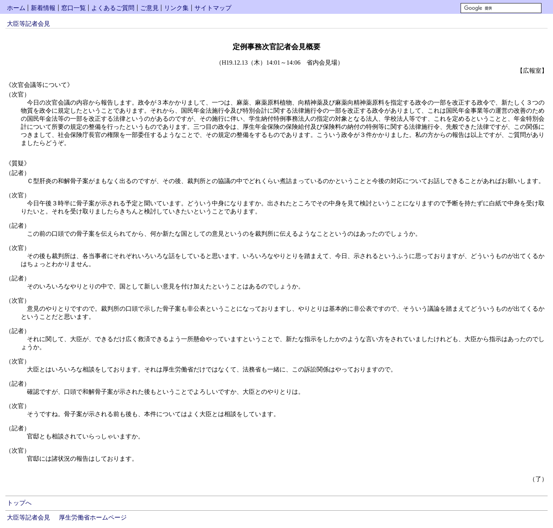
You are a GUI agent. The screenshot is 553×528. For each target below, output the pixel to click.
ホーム (16, 8)
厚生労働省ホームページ (93, 517)
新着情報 (43, 8)
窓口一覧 (73, 8)
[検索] (501, 8)
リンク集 (176, 8)
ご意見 (149, 8)
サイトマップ (212, 8)
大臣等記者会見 (28, 23)
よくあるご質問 (112, 8)
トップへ (19, 503)
